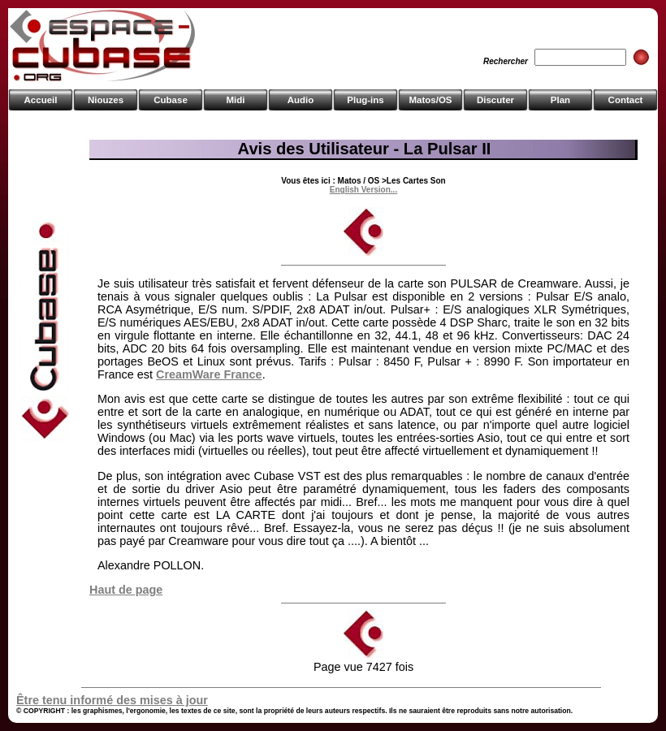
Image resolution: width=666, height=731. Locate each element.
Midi (235, 100)
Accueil (41, 100)
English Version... (363, 189)
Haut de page (125, 589)
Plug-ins (365, 100)
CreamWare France (209, 374)
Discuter (495, 100)
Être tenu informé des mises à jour (112, 700)
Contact (625, 100)
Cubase (171, 100)
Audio (301, 100)
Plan (560, 100)
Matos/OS (430, 100)
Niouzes (105, 100)
